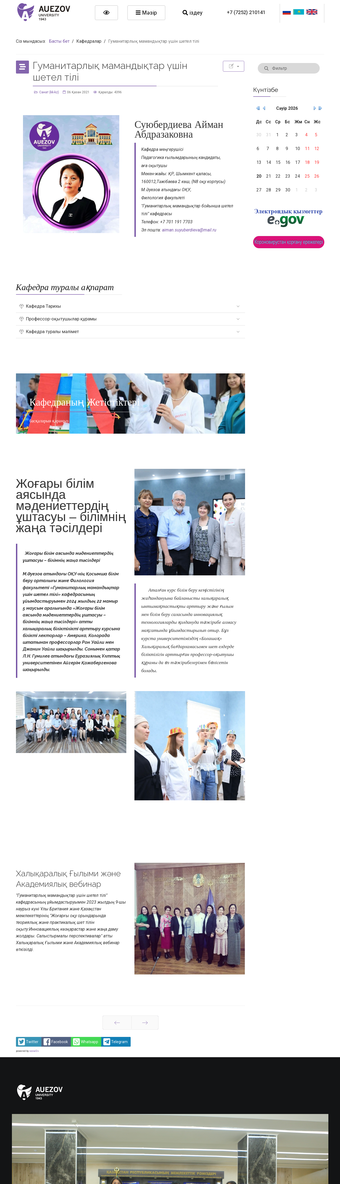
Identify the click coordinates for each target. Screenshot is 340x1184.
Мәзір (146, 12)
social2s (34, 1051)
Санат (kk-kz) (49, 92)
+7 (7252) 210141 (246, 12)
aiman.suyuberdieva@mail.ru (189, 230)
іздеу (192, 12)
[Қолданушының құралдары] (233, 66)
